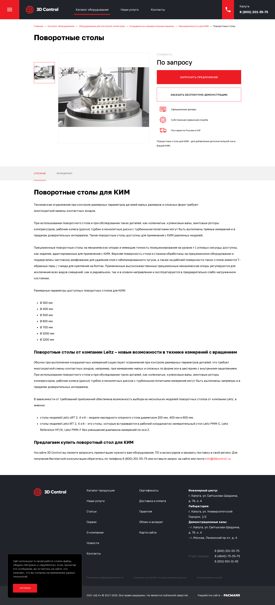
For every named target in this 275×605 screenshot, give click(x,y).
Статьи (91, 511)
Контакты (158, 9)
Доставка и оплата (152, 501)
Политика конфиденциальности (104, 577)
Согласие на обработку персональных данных (160, 577)
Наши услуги (130, 9)
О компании (95, 532)
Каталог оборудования (92, 9)
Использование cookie (209, 577)
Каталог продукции (101, 490)
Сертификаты (149, 490)
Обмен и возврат (151, 522)
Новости (93, 543)
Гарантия (145, 511)
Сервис (92, 522)
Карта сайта (147, 532)
